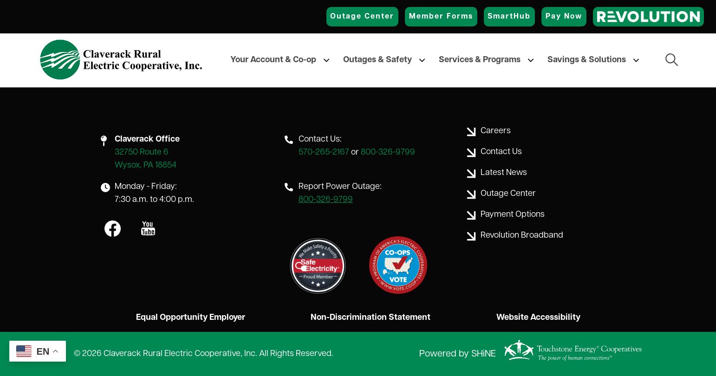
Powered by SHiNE (457, 354)
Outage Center (362, 16)
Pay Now (564, 16)
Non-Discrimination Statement (370, 317)
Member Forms (441, 16)
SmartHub (509, 16)
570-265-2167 (324, 152)
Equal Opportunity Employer (190, 317)
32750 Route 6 (142, 152)
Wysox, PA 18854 (145, 165)
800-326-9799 (388, 152)
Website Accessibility (538, 317)
